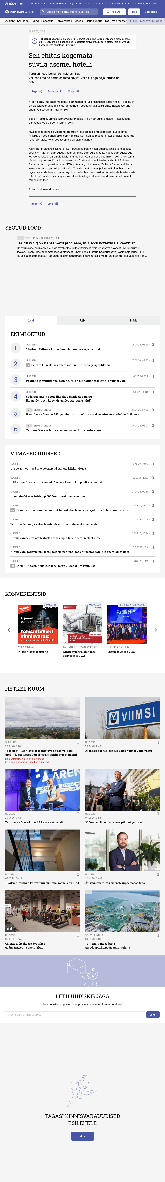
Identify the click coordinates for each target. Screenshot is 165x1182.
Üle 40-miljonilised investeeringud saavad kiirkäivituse (48, 468)
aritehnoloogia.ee (141, 3)
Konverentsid (64, 20)
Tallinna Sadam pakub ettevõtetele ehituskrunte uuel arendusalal (54, 524)
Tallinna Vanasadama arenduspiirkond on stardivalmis (63, 430)
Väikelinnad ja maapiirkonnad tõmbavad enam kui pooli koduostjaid (56, 482)
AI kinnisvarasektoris (33, 651)
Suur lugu (11, 742)
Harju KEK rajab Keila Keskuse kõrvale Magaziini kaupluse (52, 566)
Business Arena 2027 (121, 651)
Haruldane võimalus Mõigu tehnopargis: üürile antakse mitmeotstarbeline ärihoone (82, 414)
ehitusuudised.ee (37, 3)
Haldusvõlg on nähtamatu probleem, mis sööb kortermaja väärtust (76, 243)
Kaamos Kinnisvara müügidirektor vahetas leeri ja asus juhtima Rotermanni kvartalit (71, 510)
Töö (107, 20)
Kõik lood (23, 20)
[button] (75, 1014)
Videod (79, 20)
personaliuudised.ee (120, 3)
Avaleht (10, 20)
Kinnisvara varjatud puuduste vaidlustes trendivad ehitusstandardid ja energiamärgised (70, 552)
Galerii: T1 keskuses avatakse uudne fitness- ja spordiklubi (68, 365)
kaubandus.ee (99, 3)
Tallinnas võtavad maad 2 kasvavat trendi (34, 822)
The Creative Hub (118, 647)
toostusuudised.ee (58, 3)
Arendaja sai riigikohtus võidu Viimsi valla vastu (118, 750)
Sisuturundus (94, 20)
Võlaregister (119, 20)
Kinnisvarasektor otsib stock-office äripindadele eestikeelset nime (55, 538)
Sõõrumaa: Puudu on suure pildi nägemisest (114, 822)
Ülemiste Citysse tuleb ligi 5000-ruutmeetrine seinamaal (48, 496)
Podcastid (47, 20)
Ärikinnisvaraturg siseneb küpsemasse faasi (115, 883)
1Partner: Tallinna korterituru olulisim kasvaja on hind (63, 349)
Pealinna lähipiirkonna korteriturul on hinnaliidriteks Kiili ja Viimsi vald (76, 380)
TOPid (35, 20)
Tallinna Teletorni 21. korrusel (82, 647)
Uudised (31, 344)
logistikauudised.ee (79, 3)
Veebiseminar (26, 647)
